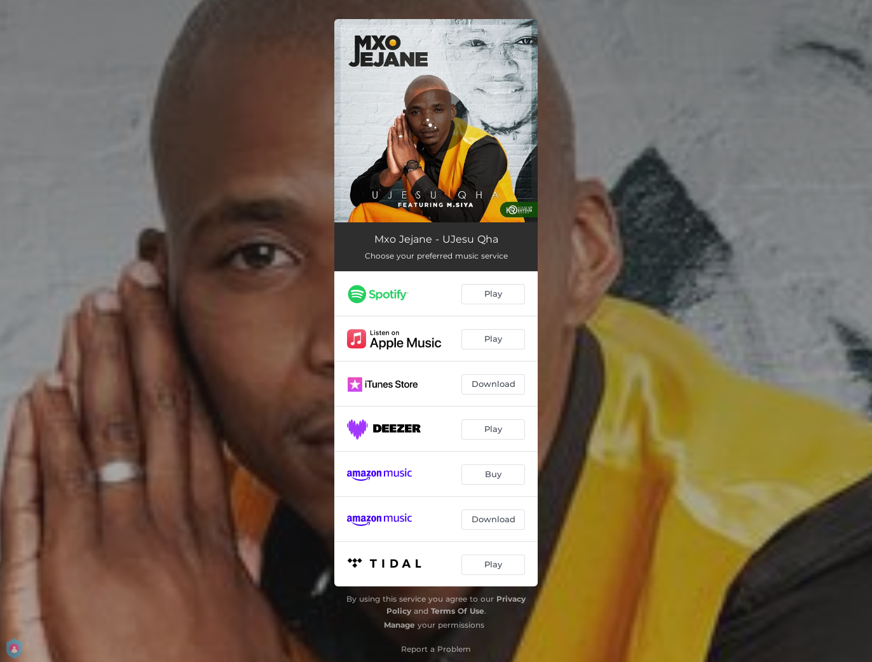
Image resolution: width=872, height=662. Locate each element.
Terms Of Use (457, 611)
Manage (399, 625)
